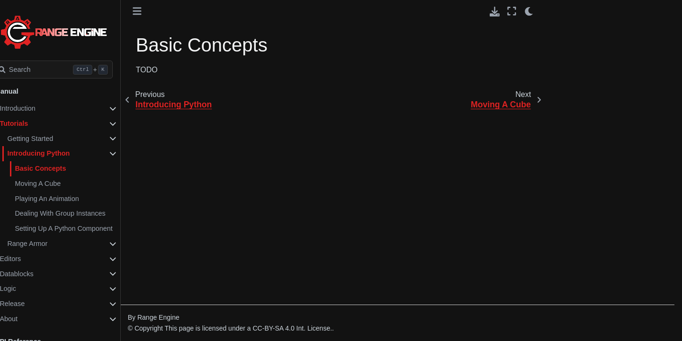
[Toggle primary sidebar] (157, 11)
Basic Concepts (60, 168)
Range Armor (47, 243)
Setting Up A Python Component (84, 228)
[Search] (74, 70)
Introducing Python (58, 153)
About (29, 319)
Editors (30, 258)
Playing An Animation (67, 198)
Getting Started (50, 138)
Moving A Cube (58, 183)
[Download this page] (494, 12)
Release (32, 303)
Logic (28, 288)
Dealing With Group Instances (80, 213)
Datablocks (37, 274)
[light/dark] (529, 11)
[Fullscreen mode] (511, 11)
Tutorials (34, 123)
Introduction (37, 108)
